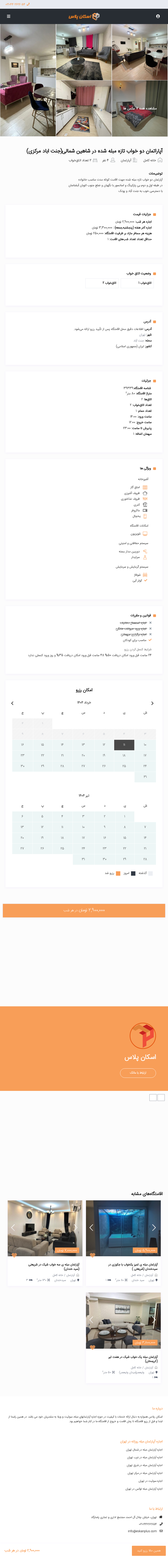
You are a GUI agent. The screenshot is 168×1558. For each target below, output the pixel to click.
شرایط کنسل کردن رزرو (138, 649)
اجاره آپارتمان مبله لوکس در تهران (144, 1489)
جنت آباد (138, 340)
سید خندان (138, 1280)
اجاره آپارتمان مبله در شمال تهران (144, 1449)
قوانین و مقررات (143, 615)
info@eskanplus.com (142, 1531)
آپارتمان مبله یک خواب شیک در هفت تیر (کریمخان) (133, 1359)
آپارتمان (126, 160)
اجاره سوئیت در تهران (150, 1481)
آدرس (150, 321)
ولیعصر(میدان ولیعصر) (131, 1372)
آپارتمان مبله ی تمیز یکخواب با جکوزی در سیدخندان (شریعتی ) (133, 1267)
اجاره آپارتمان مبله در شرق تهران (145, 1465)
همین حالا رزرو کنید (149, 1550)
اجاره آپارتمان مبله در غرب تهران (145, 1457)
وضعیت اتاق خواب (141, 273)
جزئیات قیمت (144, 214)
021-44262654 (148, 1524)
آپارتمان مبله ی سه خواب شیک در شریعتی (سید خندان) (53, 1267)
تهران (142, 335)
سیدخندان (60, 1280)
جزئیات (149, 380)
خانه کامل (149, 160)
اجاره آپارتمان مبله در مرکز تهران (145, 1473)
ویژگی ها (148, 468)
